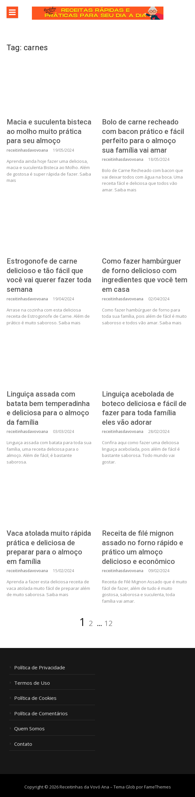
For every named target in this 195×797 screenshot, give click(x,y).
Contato (23, 744)
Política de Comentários (41, 713)
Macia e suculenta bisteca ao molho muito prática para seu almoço (49, 131)
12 (108, 623)
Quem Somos (29, 728)
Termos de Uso (32, 683)
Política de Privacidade (39, 667)
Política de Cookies (35, 698)
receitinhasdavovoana (27, 150)
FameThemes (157, 787)
